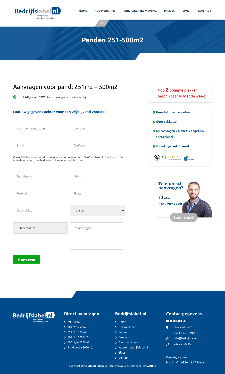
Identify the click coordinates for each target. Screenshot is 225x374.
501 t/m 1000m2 (78, 337)
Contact (204, 10)
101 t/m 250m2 (77, 327)
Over (186, 10)
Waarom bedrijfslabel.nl (133, 347)
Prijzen (169, 10)
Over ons (124, 337)
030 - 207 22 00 (170, 204)
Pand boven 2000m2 (80, 347)
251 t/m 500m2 (77, 332)
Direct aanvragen (129, 342)
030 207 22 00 (182, 343)
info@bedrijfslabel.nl (186, 338)
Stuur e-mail (183, 217)
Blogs (122, 352)
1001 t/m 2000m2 (78, 342)
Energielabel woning (140, 10)
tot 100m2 (74, 321)
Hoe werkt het (106, 10)
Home (83, 10)
